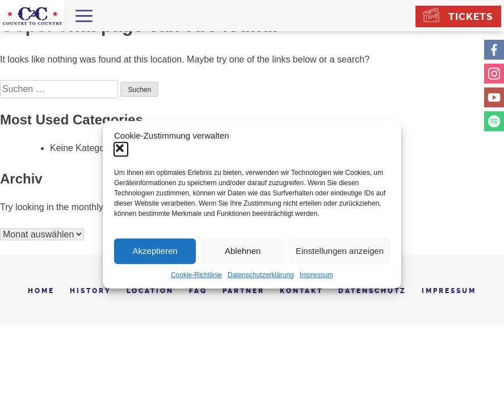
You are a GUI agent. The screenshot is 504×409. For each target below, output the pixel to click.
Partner (243, 291)
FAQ (198, 291)
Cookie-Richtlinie (196, 274)
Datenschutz (372, 291)
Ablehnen (243, 251)
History (90, 291)
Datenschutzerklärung (261, 274)
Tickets (470, 16)
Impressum (316, 274)
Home (41, 291)
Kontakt (301, 291)
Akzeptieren (155, 251)
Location (150, 291)
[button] (121, 149)
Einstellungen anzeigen (340, 251)
